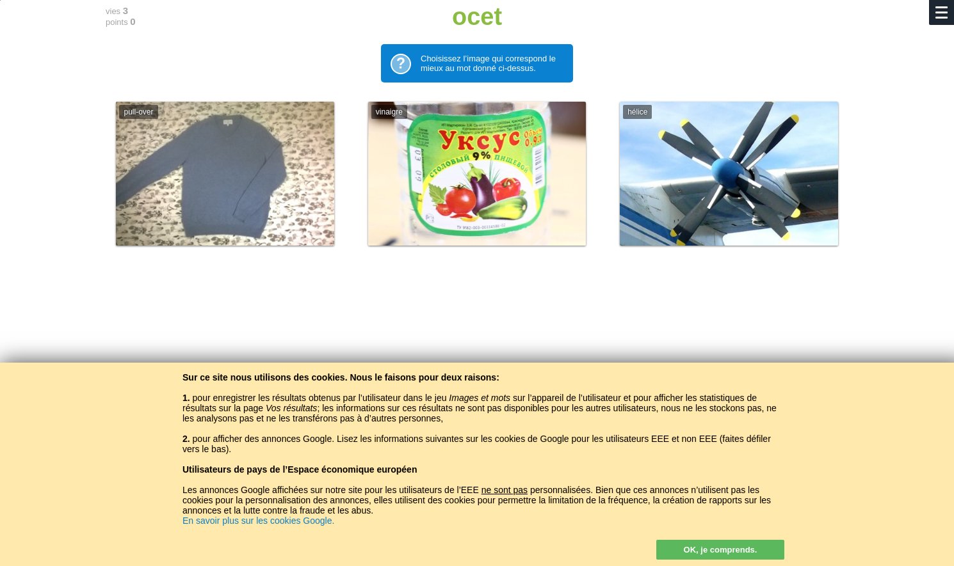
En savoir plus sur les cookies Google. (258, 520)
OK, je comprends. (720, 549)
